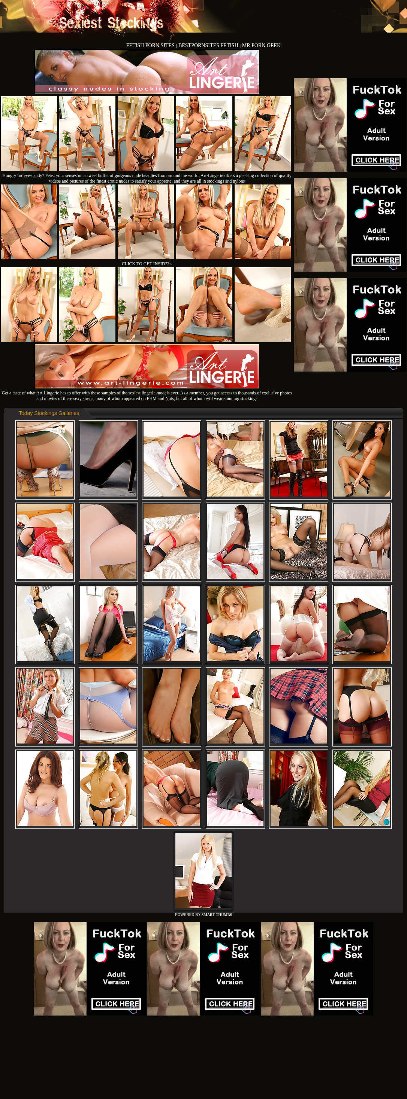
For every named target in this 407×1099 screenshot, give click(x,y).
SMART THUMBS (217, 915)
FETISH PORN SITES (151, 45)
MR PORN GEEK (261, 45)
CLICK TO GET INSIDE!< (147, 263)
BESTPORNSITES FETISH (208, 45)
